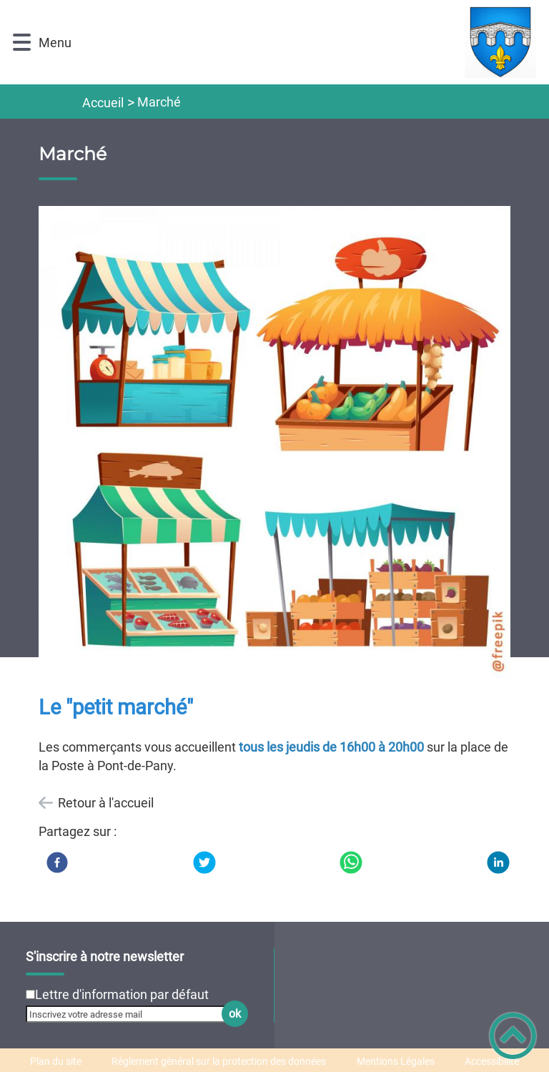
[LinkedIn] (498, 862)
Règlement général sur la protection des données (219, 1061)
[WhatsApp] (351, 862)
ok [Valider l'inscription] (235, 1014)
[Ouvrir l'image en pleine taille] (275, 443)
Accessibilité (492, 1061)
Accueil (103, 102)
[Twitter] (204, 862)
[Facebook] (57, 862)
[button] (22, 42)
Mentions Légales (396, 1061)
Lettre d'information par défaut (122, 994)
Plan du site (55, 1061)
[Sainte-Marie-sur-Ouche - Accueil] (309, 42)
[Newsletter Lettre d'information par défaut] (30, 994)
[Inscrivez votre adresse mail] (131, 1014)
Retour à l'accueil (106, 802)
